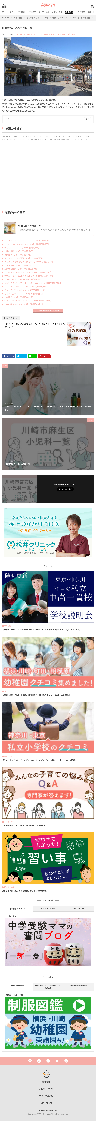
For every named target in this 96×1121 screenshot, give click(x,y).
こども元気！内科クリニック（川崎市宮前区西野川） (28, 272)
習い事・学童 (44, 12)
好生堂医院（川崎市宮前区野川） (19, 265)
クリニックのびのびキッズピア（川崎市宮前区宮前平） (29, 262)
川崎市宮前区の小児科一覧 (83, 18)
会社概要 (46, 1082)
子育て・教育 (57, 12)
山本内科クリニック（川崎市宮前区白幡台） (24, 304)
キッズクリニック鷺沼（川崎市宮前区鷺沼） (24, 258)
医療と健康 (69, 12)
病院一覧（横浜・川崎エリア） (57, 18)
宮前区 (72, 34)
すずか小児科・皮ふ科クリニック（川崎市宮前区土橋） (29, 276)
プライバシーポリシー (46, 1089)
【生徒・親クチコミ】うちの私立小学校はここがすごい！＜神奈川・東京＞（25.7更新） (39, 760)
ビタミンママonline (48, 1110)
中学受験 (21, 12)
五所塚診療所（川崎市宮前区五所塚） (21, 269)
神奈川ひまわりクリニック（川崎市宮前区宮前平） (27, 244)
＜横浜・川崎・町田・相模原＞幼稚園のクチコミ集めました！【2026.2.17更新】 (36, 695)
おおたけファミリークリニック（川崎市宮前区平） (27, 240)
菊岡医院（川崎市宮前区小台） (18, 255)
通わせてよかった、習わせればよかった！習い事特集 (24, 891)
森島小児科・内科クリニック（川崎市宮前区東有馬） (28, 300)
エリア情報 (80, 12)
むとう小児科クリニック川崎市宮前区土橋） (24, 293)
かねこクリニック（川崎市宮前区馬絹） (22, 248)
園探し (12, 12)
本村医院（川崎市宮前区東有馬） (19, 297)
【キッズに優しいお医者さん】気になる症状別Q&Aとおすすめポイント (35, 325)
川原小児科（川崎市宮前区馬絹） (19, 251)
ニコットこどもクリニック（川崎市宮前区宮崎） (26, 286)
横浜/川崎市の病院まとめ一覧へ (47, 311)
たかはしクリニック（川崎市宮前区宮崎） (23, 279)
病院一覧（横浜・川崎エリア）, (31, 34)
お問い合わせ (46, 1103)
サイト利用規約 (46, 1096)
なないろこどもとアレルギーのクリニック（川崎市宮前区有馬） (33, 283)
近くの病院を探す (33, 18)
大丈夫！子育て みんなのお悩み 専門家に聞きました (24, 825)
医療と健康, (48, 34)
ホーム (4, 12)
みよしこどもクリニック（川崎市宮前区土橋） (25, 290)
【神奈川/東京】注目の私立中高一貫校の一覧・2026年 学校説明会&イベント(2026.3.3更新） (41, 629)
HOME (7, 18)
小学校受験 (31, 12)
